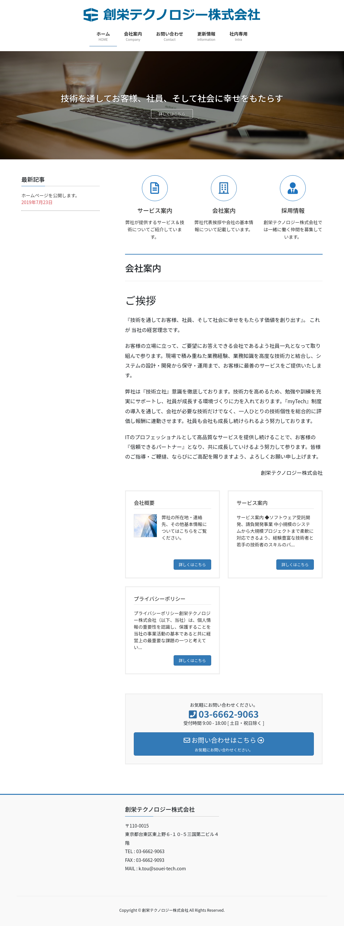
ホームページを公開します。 (50, 195)
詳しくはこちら (172, 114)
